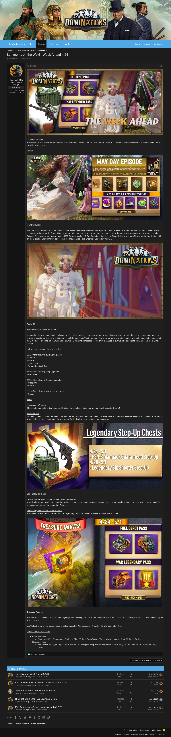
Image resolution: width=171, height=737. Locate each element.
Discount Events (39, 677)
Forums (41, 44)
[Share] (158, 66)
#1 (161, 66)
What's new (53, 44)
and (37, 654)
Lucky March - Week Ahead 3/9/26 (29, 674)
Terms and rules (130, 730)
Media (67, 44)
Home (159, 730)
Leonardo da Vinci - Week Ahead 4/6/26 (32, 690)
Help (153, 730)
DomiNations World (17, 44)
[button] (61, 44)
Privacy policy (144, 730)
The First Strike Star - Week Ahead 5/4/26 (33, 699)
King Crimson (150, 701)
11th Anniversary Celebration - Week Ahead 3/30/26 (38, 682)
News (32, 44)
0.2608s (145, 734)
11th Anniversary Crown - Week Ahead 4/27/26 (35, 707)
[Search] (158, 44)
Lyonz (153, 685)
